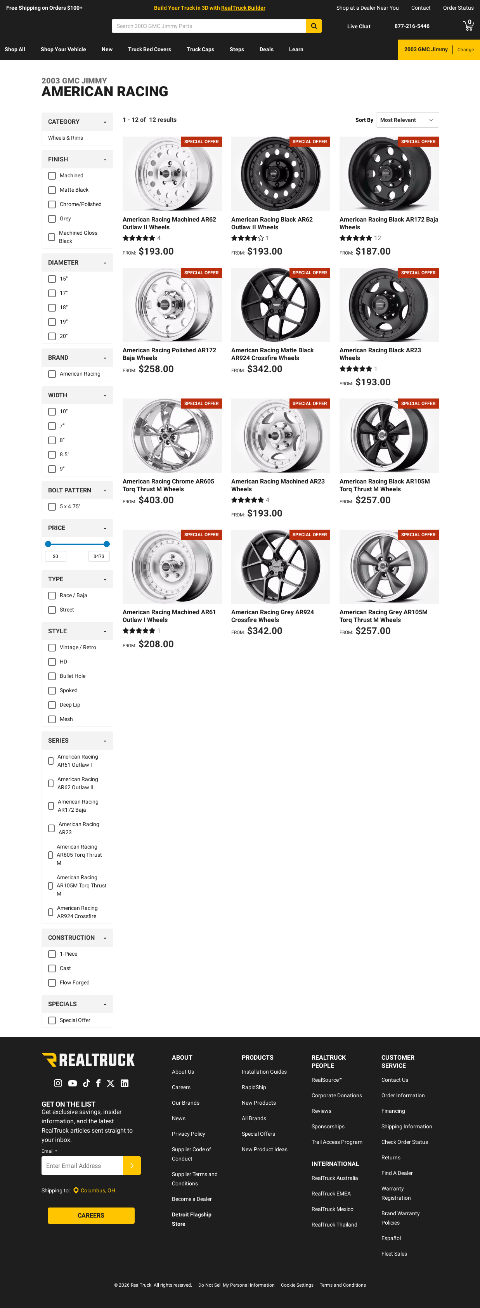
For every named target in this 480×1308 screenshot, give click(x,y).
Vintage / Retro (78, 647)
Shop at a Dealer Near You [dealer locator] (367, 8)
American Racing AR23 (79, 828)
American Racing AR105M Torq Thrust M (82, 885)
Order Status (458, 8)
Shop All (15, 49)
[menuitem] (15, 50)
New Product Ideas (265, 1149)
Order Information (403, 1095)
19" (64, 322)
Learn (296, 49)
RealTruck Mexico (333, 1209)
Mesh (66, 719)
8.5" (64, 454)
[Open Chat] (352, 26)
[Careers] (91, 1216)
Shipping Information (406, 1126)
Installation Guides (264, 1072)
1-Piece (68, 954)
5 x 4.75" (70, 506)
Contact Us (394, 1080)
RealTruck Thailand (334, 1224)
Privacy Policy (188, 1134)
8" (62, 440)
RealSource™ (327, 1080)
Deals (267, 49)
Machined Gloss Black (78, 237)
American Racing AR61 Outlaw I (77, 761)
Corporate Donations (337, 1095)
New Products (259, 1103)
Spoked (69, 690)
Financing (393, 1111)
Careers (181, 1087)
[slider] (48, 544)
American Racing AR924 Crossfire (77, 912)
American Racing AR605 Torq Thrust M (79, 855)
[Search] (217, 26)
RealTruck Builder (243, 8)
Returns (390, 1157)
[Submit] (132, 1166)
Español (391, 1238)
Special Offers (258, 1134)
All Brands (254, 1118)
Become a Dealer (192, 1199)
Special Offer (75, 1020)
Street (67, 609)
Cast (65, 968)
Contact (421, 8)
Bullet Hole (72, 676)
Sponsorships (328, 1126)
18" (64, 307)
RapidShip (254, 1087)
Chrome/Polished (81, 204)
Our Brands (185, 1103)
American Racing (80, 374)
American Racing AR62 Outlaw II (77, 783)
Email (49, 1151)
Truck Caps (200, 49)
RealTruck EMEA (331, 1193)
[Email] (82, 1166)
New (107, 49)
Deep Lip (70, 705)
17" (64, 293)
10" (64, 411)
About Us (183, 1072)
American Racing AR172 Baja (78, 806)
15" (64, 278)
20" (64, 336)
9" (62, 469)
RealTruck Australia (335, 1178)
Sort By (364, 120)
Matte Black (74, 190)
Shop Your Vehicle (63, 49)
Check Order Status (404, 1142)
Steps (237, 49)
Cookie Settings (297, 1285)
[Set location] (94, 1191)
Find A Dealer (397, 1173)
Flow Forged (75, 982)
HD (63, 661)
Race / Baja (73, 595)
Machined (71, 175)
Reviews (321, 1111)
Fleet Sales (394, 1254)
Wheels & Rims (65, 138)
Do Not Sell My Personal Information (236, 1285)
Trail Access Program (337, 1142)
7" (62, 426)
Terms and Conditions (343, 1285)
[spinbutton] (56, 556)
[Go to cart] (468, 26)
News (178, 1118)
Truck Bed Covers (149, 49)
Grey (65, 218)
